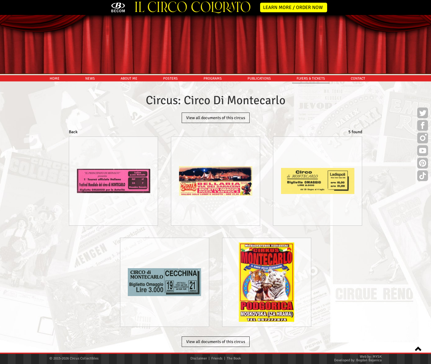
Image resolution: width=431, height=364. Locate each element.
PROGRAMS (213, 78)
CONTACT (358, 78)
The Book (234, 358)
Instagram (422, 139)
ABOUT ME (129, 78)
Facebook (422, 126)
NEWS (90, 78)
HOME (55, 78)
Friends (216, 358)
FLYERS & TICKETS (311, 78)
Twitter (422, 113)
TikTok (422, 176)
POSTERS (170, 78)
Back (73, 131)
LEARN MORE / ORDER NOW (293, 7)
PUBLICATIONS (259, 78)
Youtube (422, 151)
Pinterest (422, 164)
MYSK (377, 356)
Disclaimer (198, 358)
